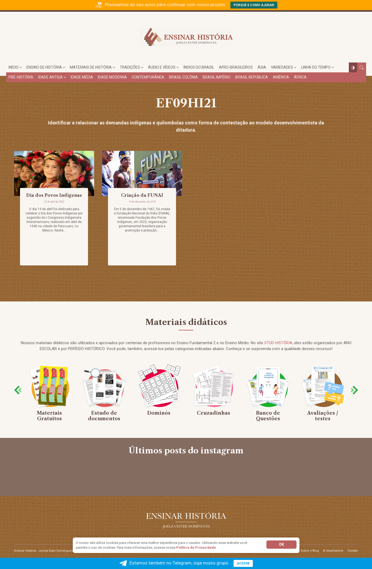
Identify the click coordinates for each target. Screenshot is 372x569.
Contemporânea (148, 77)
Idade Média (82, 77)
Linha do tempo (316, 67)
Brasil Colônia (183, 77)
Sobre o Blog (310, 550)
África (300, 77)
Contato (352, 550)
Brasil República (251, 77)
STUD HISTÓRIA (278, 342)
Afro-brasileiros (236, 67)
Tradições (130, 67)
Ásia (262, 67)
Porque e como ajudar (254, 5)
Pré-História (21, 77)
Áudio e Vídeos (161, 67)
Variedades (282, 67)
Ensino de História (44, 67)
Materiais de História (91, 67)
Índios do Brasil (198, 67)
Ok (281, 544)
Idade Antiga (50, 77)
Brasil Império (216, 77)
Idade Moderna (112, 77)
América (281, 77)
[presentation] (18, 390)
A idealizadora (333, 550)
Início (13, 67)
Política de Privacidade (196, 548)
